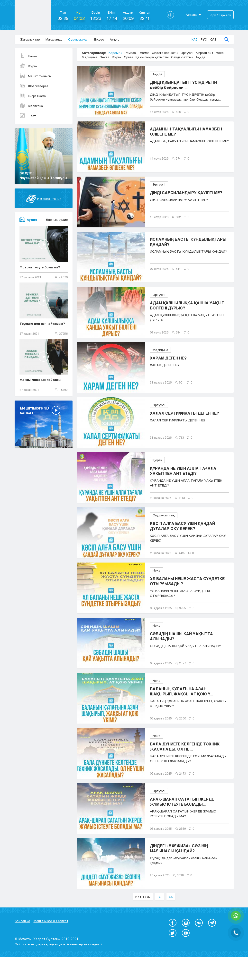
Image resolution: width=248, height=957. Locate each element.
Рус (204, 39)
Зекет (105, 57)
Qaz (213, 39)
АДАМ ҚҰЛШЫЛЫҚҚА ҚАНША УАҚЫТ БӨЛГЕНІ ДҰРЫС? (187, 305)
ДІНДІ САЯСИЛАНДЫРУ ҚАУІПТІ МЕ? (186, 192)
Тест (27, 116)
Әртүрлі (187, 53)
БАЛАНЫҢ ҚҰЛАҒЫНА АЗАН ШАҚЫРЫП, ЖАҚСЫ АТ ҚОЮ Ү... (181, 691)
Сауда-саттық (182, 57)
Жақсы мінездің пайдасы (40, 380)
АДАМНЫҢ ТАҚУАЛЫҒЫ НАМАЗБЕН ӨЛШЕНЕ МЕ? (186, 131)
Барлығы (115, 53)
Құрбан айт (204, 53)
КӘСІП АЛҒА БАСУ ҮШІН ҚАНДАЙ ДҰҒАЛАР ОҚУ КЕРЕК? (182, 526)
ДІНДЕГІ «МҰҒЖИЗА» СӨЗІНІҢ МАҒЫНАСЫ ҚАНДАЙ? (179, 848)
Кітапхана (31, 106)
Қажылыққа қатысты (152, 57)
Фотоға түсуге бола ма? (39, 267)
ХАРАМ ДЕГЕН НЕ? (168, 358)
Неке (220, 53)
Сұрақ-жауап (78, 39)
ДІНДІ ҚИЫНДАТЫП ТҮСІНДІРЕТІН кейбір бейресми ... (183, 85)
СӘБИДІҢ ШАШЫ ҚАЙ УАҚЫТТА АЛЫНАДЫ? (181, 636)
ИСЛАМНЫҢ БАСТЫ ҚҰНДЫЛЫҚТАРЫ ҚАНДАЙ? (188, 242)
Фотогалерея (33, 86)
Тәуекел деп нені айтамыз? (42, 323)
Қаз (194, 39)
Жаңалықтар (30, 39)
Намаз (28, 56)
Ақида (200, 57)
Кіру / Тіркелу (220, 15)
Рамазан (131, 53)
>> (171, 897)
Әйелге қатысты (165, 53)
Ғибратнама (32, 96)
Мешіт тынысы (35, 76)
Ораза (128, 57)
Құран (28, 66)
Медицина (89, 57)
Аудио (114, 39)
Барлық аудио (57, 220)
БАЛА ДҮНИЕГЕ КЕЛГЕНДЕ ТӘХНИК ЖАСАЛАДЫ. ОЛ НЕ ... (185, 746)
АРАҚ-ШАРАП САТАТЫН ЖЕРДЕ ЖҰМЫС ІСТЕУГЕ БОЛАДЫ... (182, 801)
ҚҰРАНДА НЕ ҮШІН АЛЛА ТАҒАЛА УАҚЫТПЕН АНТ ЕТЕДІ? (183, 471)
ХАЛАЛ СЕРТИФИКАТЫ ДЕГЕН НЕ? (184, 413)
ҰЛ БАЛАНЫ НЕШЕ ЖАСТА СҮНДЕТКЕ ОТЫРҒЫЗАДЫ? (187, 581)
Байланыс (22, 921)
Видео (99, 39)
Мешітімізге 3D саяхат (51, 921)
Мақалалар (54, 39)
